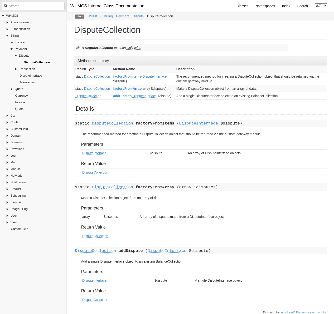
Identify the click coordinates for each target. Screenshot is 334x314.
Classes (242, 6)
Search (302, 6)
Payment (21, 49)
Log (13, 155)
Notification (18, 182)
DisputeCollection (37, 62)
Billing (14, 35)
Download (17, 149)
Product (15, 189)
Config (14, 122)
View (13, 222)
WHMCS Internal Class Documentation (107, 6)
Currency (21, 95)
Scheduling (18, 195)
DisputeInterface (30, 75)
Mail (13, 162)
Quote (19, 89)
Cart (13, 115)
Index (286, 6)
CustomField (19, 129)
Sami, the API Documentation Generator (303, 312)
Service (15, 202)
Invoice (19, 42)
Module (15, 169)
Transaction (27, 69)
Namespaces (265, 6)
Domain (15, 135)
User (13, 215)
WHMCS (12, 15)
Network (16, 175)
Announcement (20, 22)
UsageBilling (19, 209)
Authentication (20, 29)
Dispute (24, 55)
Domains (16, 142)
